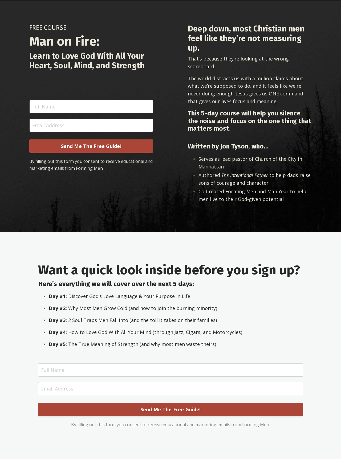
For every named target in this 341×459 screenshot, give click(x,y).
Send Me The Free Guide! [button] (91, 146)
